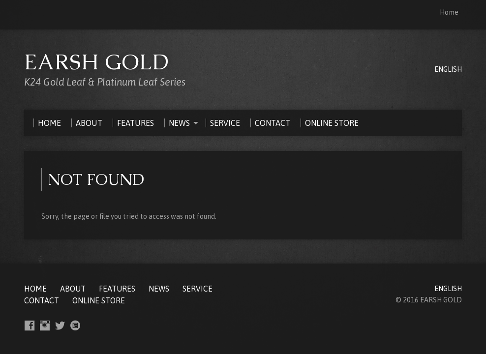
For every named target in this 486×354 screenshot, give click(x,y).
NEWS (159, 288)
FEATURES (117, 288)
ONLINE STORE (98, 300)
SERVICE (197, 288)
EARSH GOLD (96, 62)
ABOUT (73, 288)
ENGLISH (448, 69)
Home (449, 12)
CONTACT (41, 300)
